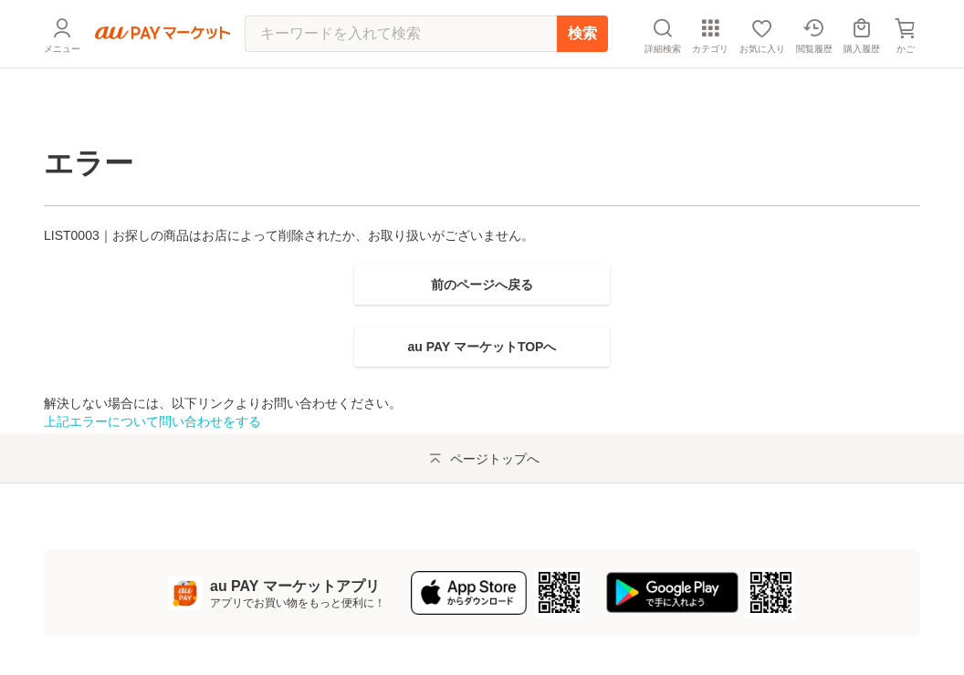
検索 (582, 77)
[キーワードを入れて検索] (401, 77)
